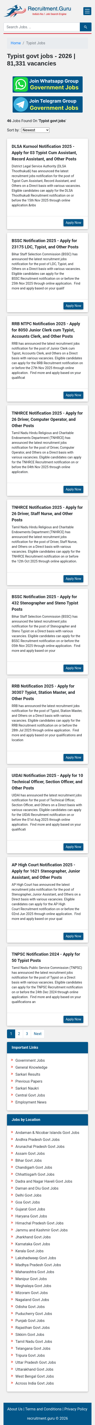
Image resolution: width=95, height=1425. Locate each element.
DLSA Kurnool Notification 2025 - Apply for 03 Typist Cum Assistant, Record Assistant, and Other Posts (44, 152)
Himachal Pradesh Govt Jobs (39, 1223)
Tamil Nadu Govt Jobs (33, 1341)
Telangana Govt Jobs (32, 1348)
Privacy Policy (76, 1409)
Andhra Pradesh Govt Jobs (37, 1139)
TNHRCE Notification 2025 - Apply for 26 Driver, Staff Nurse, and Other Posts (47, 513)
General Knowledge (31, 1067)
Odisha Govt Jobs (30, 1307)
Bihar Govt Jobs (28, 1160)
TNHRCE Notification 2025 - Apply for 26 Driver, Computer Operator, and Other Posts (47, 419)
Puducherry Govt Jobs (33, 1313)
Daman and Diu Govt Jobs (37, 1188)
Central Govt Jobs (30, 1095)
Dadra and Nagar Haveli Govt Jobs (43, 1181)
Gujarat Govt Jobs (30, 1209)
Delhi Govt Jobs (28, 1195)
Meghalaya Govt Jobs (33, 1286)
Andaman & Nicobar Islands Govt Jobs (47, 1132)
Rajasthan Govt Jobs (32, 1327)
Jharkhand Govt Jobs (33, 1237)
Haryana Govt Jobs (31, 1216)
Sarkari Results (27, 1074)
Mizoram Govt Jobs (31, 1293)
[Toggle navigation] (87, 11)
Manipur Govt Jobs (31, 1279)
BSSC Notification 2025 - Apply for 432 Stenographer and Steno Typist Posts (45, 603)
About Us (14, 1409)
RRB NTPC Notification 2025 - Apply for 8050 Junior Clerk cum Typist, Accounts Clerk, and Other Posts (46, 330)
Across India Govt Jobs (34, 1383)
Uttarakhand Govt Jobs (34, 1369)
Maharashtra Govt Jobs (34, 1272)
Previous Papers (28, 1081)
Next (38, 1034)
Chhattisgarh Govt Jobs (34, 1174)
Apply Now (73, 222)
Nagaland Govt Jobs (32, 1300)
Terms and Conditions (43, 1409)
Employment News (30, 1102)
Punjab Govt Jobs (30, 1320)
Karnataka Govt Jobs (32, 1244)
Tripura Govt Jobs (30, 1355)
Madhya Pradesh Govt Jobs (38, 1265)
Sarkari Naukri (27, 1088)
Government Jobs (30, 1060)
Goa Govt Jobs (27, 1202)
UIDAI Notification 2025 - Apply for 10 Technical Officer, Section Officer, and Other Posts (47, 781)
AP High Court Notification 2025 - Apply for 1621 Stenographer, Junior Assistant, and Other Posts (46, 871)
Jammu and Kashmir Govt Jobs (41, 1230)
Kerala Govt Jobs (29, 1251)
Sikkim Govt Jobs (29, 1334)
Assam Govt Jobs (30, 1153)
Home (16, 43)
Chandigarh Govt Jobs (33, 1167)
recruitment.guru (41, 1418)
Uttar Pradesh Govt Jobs (35, 1362)
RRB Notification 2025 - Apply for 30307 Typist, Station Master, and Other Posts (43, 692)
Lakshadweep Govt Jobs (35, 1258)
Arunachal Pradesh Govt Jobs (39, 1146)
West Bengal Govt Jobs (34, 1376)
